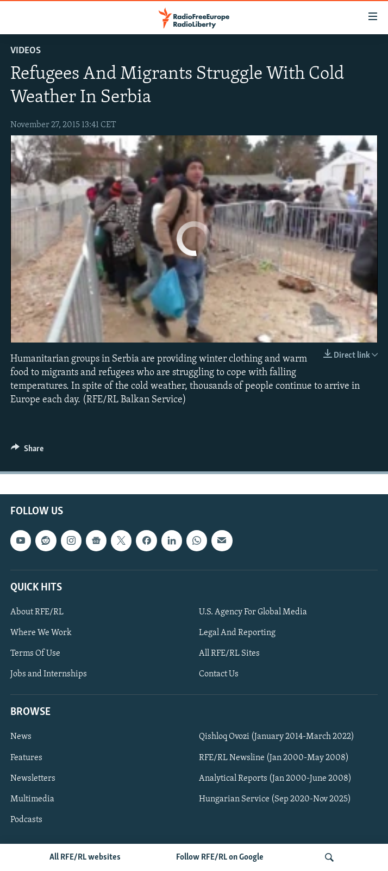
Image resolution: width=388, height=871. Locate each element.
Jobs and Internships (48, 674)
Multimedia (32, 799)
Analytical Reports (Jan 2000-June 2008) (275, 778)
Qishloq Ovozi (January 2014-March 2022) (276, 737)
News (21, 737)
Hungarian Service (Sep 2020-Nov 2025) (275, 799)
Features (26, 758)
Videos (25, 51)
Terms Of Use (35, 653)
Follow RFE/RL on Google (220, 857)
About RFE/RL (37, 612)
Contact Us (219, 674)
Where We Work (41, 633)
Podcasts (26, 820)
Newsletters (32, 778)
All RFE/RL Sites (229, 653)
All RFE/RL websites (85, 857)
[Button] (27, 451)
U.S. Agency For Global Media (253, 612)
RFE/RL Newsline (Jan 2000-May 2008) (274, 758)
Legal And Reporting (237, 633)
